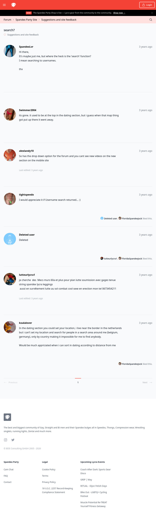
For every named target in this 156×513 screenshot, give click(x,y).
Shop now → (119, 12)
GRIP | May (86, 479)
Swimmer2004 (27, 110)
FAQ (6, 475)
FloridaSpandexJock (132, 218)
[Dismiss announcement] (152, 13)
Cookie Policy (48, 469)
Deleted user (27, 234)
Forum (7, 19)
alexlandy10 (26, 151)
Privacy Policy (49, 482)
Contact (8, 482)
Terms (45, 475)
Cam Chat (9, 469)
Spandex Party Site (26, 19)
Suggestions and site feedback (58, 19)
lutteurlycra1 (110, 258)
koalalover (25, 323)
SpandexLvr (26, 46)
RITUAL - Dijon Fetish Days (93, 485)
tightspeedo (26, 194)
